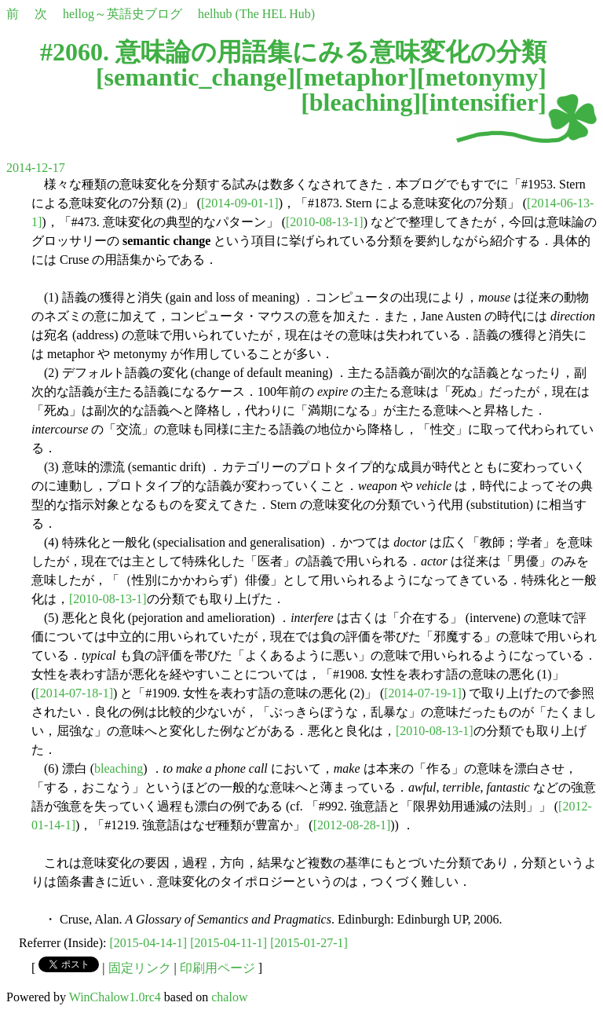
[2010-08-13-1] (325, 222)
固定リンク (139, 968)
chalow (229, 997)
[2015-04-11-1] (228, 942)
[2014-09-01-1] (240, 203)
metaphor (356, 77)
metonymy (481, 77)
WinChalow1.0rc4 (115, 997)
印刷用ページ (217, 968)
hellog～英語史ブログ (122, 13)
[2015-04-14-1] (149, 942)
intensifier (484, 102)
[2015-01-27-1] (309, 942)
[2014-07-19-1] (423, 693)
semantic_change (195, 77)
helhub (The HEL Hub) (256, 13)
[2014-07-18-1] (74, 693)
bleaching (361, 102)
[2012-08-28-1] (352, 825)
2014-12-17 (35, 167)
